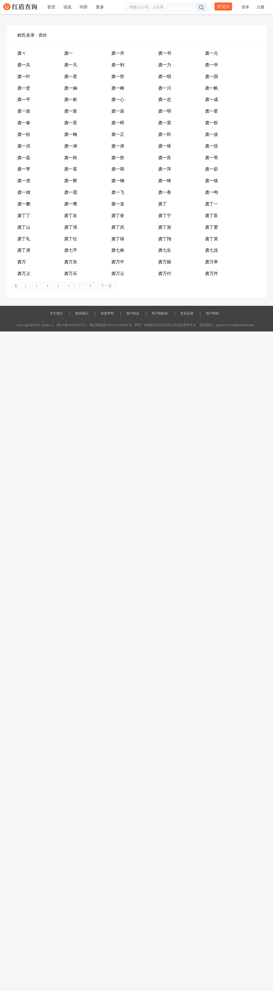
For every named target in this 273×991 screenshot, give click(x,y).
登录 (246, 7)
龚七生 (164, 250)
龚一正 (117, 134)
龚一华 (211, 65)
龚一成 (211, 99)
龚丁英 (211, 239)
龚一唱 (164, 76)
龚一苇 (211, 157)
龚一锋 (164, 180)
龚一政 (23, 111)
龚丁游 (164, 227)
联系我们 (81, 313)
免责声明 (107, 313)
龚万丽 (164, 262)
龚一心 (117, 99)
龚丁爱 (211, 227)
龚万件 (211, 273)
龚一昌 (117, 111)
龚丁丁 (23, 215)
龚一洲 (70, 146)
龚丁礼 (23, 239)
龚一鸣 (211, 192)
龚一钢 (117, 180)
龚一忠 (164, 99)
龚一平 (23, 99)
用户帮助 (212, 313)
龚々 (21, 53)
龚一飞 (117, 192)
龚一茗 (70, 169)
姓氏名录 (26, 35)
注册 (260, 7)
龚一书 (164, 53)
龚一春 (23, 122)
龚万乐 (70, 273)
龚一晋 (70, 122)
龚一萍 (164, 169)
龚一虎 (23, 180)
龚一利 (117, 65)
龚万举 (211, 262)
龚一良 (164, 157)
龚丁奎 (117, 215)
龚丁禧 (117, 239)
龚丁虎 (23, 250)
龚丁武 (117, 227)
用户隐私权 (160, 313)
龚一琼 (211, 146)
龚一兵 (23, 65)
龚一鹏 (23, 204)
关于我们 (56, 313)
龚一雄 (23, 192)
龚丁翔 (164, 239)
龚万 (21, 262)
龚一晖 (117, 122)
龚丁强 (70, 227)
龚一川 (164, 88)
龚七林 (117, 250)
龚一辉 (70, 180)
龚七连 (211, 250)
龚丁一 (211, 204)
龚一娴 (70, 88)
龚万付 (164, 273)
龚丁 (162, 204)
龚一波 (211, 134)
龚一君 (70, 76)
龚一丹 (117, 53)
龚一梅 (70, 134)
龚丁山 (23, 227)
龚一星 (211, 111)
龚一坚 (23, 88)
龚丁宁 (164, 215)
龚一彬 (70, 99)
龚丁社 (70, 239)
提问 (223, 6)
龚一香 (164, 192)
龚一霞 (70, 192)
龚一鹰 (70, 204)
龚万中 (117, 262)
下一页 (106, 286)
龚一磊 (23, 157)
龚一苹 (23, 169)
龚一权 (211, 122)
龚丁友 (70, 215)
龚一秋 (70, 157)
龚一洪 (23, 146)
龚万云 (117, 273)
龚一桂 (23, 134)
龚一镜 (211, 180)
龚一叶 (23, 76)
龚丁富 (211, 215)
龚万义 (23, 273)
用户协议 (132, 313)
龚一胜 (117, 157)
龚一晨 (164, 122)
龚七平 (70, 250)
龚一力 (164, 65)
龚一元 (211, 53)
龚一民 (164, 134)
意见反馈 (186, 313)
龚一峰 (117, 88)
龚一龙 (117, 204)
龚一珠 (164, 146)
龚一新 (70, 111)
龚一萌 (117, 169)
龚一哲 (117, 76)
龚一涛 (117, 146)
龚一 (68, 53)
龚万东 (70, 262)
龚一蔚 (211, 169)
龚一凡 (70, 65)
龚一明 (164, 111)
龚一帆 (211, 88)
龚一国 (211, 76)
